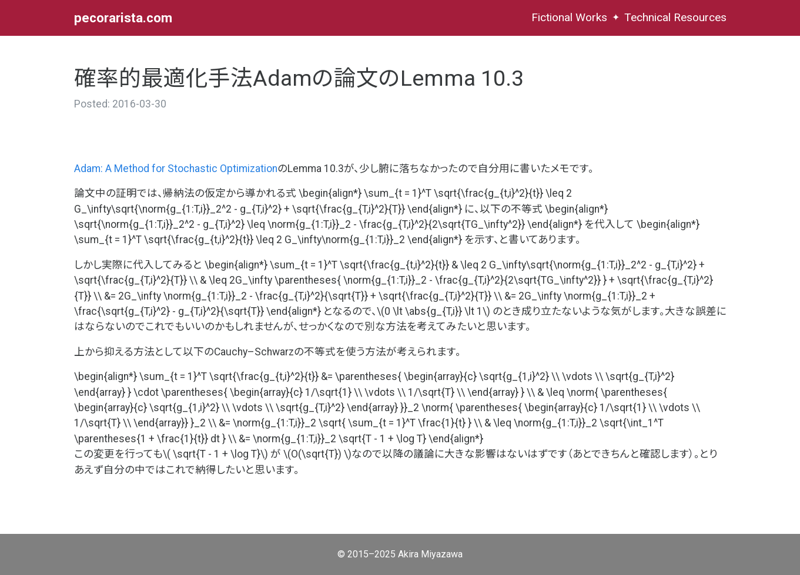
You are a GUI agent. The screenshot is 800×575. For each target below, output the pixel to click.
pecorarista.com (123, 17)
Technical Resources (675, 17)
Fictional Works (569, 17)
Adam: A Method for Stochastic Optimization (175, 168)
